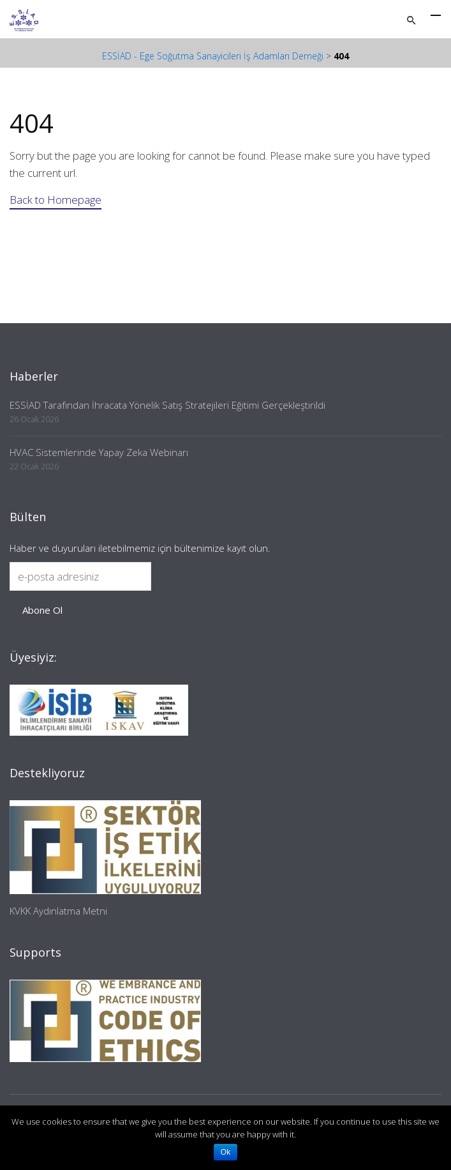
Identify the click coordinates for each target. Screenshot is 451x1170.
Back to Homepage (55, 199)
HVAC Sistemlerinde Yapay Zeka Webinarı (99, 452)
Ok (225, 1152)
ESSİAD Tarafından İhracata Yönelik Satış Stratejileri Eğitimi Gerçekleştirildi (167, 405)
